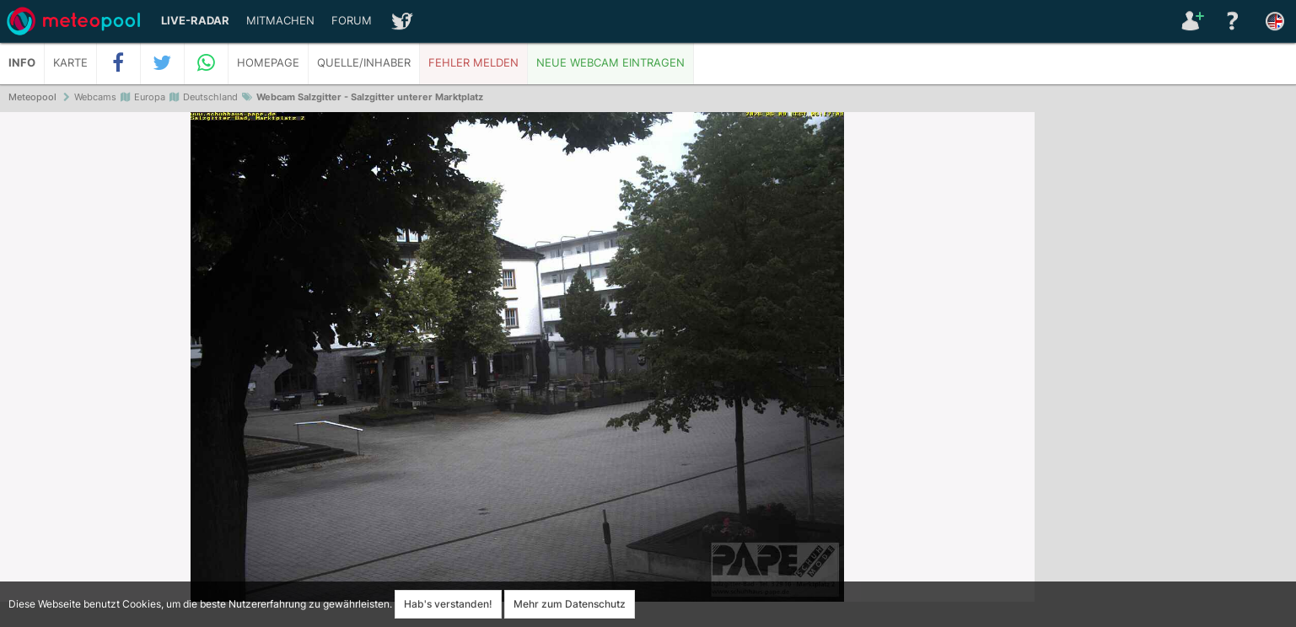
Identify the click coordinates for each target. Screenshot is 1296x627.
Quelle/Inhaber (364, 62)
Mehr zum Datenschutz (570, 604)
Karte (70, 62)
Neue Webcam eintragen (610, 62)
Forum (351, 20)
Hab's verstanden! (448, 604)
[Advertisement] (1165, 371)
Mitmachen (280, 20)
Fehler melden (473, 62)
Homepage (268, 62)
